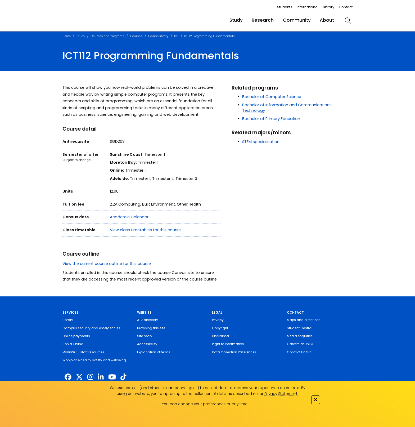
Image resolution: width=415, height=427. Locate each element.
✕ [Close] (315, 400)
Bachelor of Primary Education (271, 118)
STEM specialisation (260, 141)
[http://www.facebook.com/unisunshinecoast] (68, 377)
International (307, 7)
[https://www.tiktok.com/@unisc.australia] (123, 377)
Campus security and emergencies (91, 328)
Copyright (220, 328)
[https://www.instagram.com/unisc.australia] (90, 377)
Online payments (76, 336)
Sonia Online (72, 344)
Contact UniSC (299, 352)
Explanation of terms (153, 352)
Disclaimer (220, 336)
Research (263, 20)
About (327, 20)
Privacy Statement (280, 393)
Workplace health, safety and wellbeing (94, 360)
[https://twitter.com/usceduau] (79, 377)
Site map (144, 336)
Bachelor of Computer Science (271, 96)
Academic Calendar (129, 217)
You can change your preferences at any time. (205, 404)
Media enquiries (300, 336)
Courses (136, 36)
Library (328, 7)
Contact (346, 7)
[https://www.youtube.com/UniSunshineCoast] (112, 377)
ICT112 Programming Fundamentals (209, 36)
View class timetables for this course (145, 230)
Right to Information (228, 344)
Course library (158, 36)
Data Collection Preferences (234, 352)
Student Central (299, 328)
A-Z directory (147, 320)
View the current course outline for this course (106, 263)
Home (66, 36)
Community (297, 20)
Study (236, 20)
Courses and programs (107, 36)
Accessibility (147, 344)
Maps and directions (304, 320)
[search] (348, 20)
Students (284, 7)
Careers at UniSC (300, 344)
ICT (176, 36)
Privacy (218, 320)
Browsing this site (151, 328)
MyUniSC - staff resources (83, 352)
